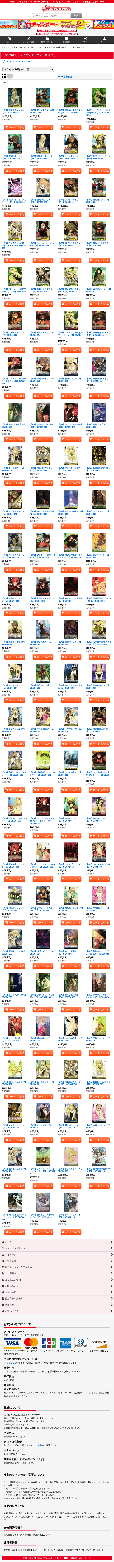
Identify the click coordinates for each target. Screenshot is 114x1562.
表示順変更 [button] (65, 76)
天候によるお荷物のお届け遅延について (57, 31)
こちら (13, 1363)
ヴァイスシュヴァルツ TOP (16, 61)
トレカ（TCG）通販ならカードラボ (73, 1558)
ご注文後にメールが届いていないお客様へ (57, 34)
